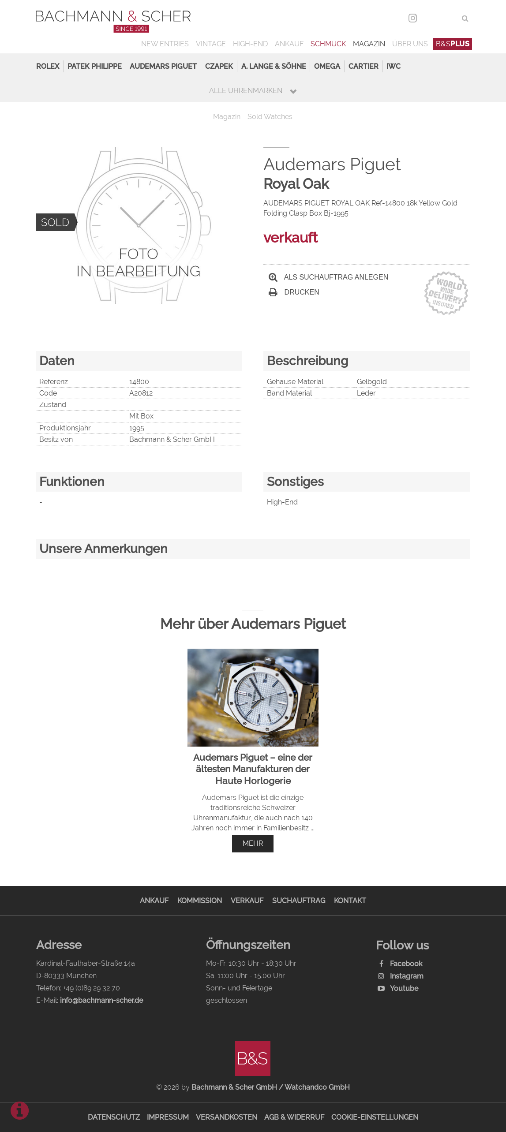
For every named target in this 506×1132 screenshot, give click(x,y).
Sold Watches (269, 116)
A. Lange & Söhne (273, 66)
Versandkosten (226, 1117)
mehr (253, 843)
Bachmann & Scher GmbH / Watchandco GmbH (270, 1087)
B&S (453, 44)
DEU (431, 18)
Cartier (364, 66)
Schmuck (328, 44)
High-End (250, 44)
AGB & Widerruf (294, 1117)
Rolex (47, 66)
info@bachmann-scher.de (101, 1000)
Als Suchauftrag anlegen (328, 277)
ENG (449, 18)
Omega (327, 66)
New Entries (165, 44)
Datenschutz (114, 1117)
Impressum (168, 1117)
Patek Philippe (94, 66)
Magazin (369, 44)
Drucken (294, 292)
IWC (393, 66)
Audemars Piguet (163, 66)
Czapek (219, 66)
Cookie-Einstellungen (374, 1117)
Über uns (410, 44)
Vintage (211, 44)
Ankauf (289, 44)
